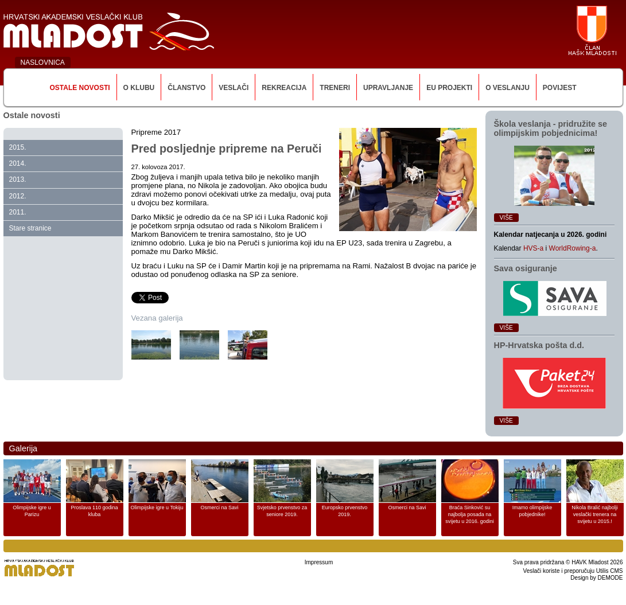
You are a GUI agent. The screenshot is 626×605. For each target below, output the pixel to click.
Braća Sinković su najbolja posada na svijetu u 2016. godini (469, 514)
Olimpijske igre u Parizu (32, 511)
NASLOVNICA (43, 62)
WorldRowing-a (572, 248)
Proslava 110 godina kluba (94, 511)
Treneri (335, 88)
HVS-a (533, 248)
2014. (17, 163)
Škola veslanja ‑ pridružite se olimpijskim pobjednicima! (551, 128)
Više (506, 217)
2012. (17, 196)
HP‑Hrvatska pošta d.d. (539, 345)
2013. (17, 179)
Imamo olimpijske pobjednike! (532, 511)
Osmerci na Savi (219, 507)
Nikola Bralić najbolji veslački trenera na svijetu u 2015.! (594, 514)
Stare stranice (30, 228)
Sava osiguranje (525, 268)
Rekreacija (284, 88)
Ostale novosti (79, 88)
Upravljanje (388, 88)
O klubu (139, 88)
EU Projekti (449, 88)
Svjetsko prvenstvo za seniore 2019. (282, 511)
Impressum (319, 562)
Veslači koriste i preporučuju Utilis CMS (573, 571)
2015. (17, 147)
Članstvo (186, 88)
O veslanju (507, 88)
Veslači (233, 88)
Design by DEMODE (596, 578)
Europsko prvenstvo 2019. (345, 511)
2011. (17, 212)
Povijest (560, 88)
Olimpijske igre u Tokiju (157, 507)
